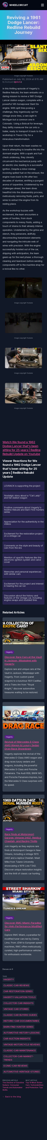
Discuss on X (8, 969)
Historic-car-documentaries (21, 1021)
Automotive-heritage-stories (22, 1071)
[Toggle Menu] (42, 5)
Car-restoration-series (18, 991)
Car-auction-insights (17, 1038)
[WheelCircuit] (15, 5)
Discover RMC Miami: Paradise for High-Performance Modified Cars (23, 926)
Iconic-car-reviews (15, 1065)
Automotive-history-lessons (22, 1032)
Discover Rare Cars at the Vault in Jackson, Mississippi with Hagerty (23, 660)
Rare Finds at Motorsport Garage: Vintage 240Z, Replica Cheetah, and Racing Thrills (23, 838)
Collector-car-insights (18, 1003)
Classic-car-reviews (16, 985)
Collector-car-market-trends (19, 1058)
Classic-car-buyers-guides (20, 1015)
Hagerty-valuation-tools (20, 997)
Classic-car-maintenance (20, 1050)
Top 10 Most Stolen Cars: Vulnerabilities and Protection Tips (34, 1084)
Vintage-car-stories (16, 1009)
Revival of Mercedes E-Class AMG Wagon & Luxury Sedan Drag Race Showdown (22, 745)
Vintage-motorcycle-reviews (22, 1044)
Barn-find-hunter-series (18, 1027)
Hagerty (9, 979)
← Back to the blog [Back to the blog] (12, 1096)
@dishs (18, 82)
